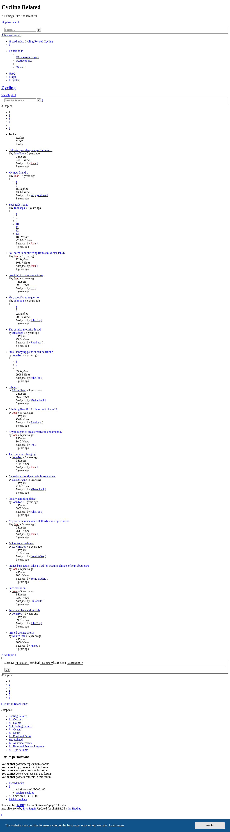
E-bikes (13, 387)
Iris (32, 288)
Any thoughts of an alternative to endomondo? (35, 431)
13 (17, 233)
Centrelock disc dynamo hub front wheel (32, 476)
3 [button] (9, 118)
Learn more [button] (116, 825)
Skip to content (10, 22)
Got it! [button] (210, 825)
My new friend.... (19, 172)
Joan (33, 163)
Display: (16, 662)
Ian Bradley (74, 808)
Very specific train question (24, 297)
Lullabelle (36, 600)
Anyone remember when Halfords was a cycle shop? (39, 521)
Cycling (8, 87)
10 (17, 224)
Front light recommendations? (26, 275)
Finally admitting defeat (22, 498)
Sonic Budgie (38, 578)
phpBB (20, 805)
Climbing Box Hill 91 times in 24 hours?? (33, 409)
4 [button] (9, 121)
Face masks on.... (18, 588)
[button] (9, 128)
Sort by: (42, 662)
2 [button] (9, 115)
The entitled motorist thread (25, 329)
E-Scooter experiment (21, 543)
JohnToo (19, 153)
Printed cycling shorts (21, 632)
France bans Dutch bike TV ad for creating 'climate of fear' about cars (49, 565)
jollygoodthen (39, 195)
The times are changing (22, 454)
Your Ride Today (18, 204)
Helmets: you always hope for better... (30, 150)
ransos (34, 645)
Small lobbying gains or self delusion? (31, 351)
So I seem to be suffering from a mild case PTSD (37, 252)
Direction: (68, 662)
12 (17, 230)
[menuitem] (9, 44)
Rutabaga (19, 207)
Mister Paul (19, 390)
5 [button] (9, 125)
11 (17, 227)
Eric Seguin (29, 808)
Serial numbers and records (24, 610)
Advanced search (11, 35)
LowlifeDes (19, 546)
